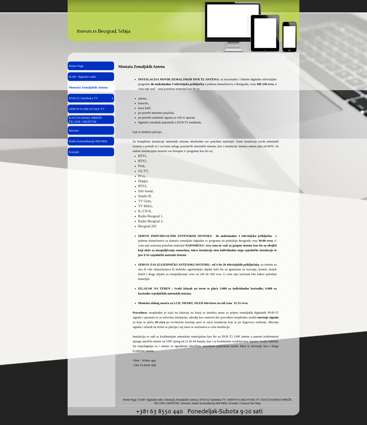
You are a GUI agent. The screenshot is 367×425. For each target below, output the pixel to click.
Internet (185, 403)
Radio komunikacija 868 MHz (209, 403)
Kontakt (233, 403)
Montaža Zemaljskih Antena (181, 399)
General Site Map (250, 403)
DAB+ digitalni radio (150, 399)
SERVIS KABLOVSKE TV (244, 399)
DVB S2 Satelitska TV (213, 399)
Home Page (129, 399)
